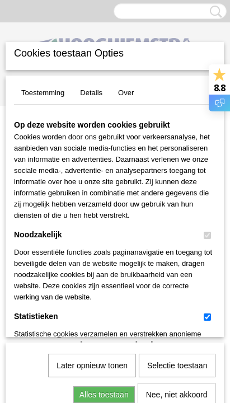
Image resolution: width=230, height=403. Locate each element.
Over (126, 92)
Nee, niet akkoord (177, 270)
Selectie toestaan (177, 241)
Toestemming (42, 92)
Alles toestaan (104, 270)
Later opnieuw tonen (92, 241)
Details (91, 92)
